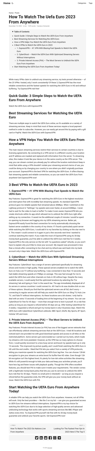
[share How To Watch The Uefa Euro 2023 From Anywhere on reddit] (45, 438)
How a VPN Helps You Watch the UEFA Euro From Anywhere (40, 42)
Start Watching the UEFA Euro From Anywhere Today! (37, 67)
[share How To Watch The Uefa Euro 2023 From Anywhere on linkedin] (41, 438)
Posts (17, 13)
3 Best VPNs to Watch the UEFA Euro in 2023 (33, 45)
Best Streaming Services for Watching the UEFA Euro (36, 39)
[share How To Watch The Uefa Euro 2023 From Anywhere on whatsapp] (54, 438)
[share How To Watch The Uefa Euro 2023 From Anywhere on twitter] (36, 438)
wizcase (49, 448)
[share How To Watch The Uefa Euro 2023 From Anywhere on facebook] (50, 438)
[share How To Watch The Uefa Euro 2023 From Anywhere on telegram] (59, 438)
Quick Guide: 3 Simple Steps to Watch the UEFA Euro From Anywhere (43, 36)
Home (6, 3)
